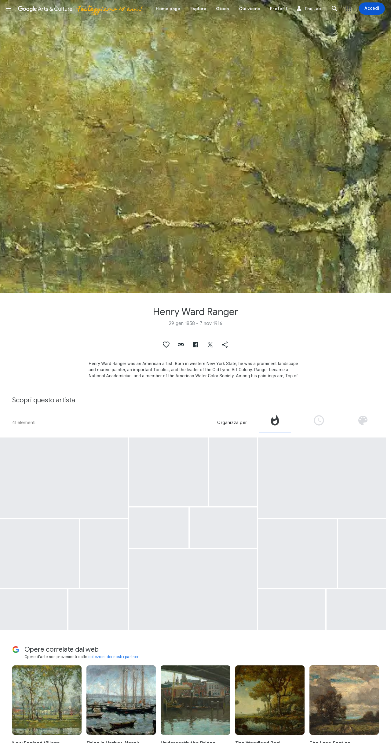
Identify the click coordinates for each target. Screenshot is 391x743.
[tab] (275, 422)
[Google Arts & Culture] (79, 8)
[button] (8, 8)
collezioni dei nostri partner (113, 656)
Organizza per (232, 422)
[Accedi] (372, 8)
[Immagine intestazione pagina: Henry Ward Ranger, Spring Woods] (195, 146)
